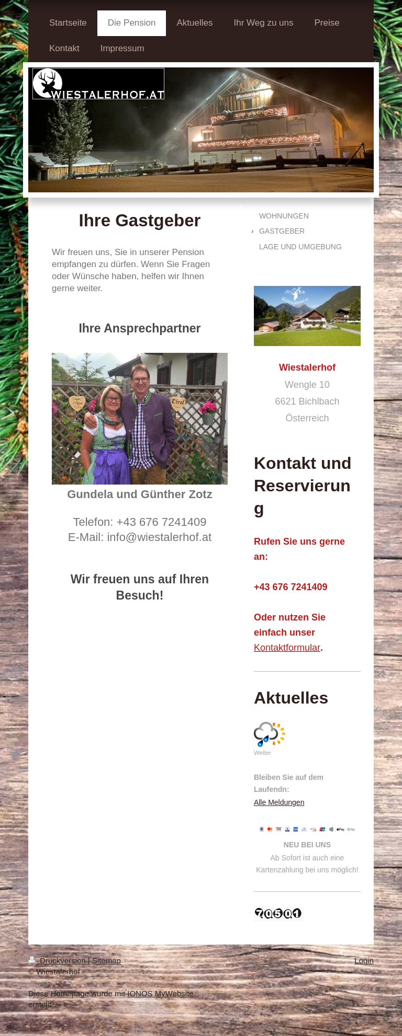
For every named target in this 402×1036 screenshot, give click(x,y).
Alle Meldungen (279, 802)
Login (364, 960)
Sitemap (106, 960)
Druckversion (58, 960)
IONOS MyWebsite (160, 993)
